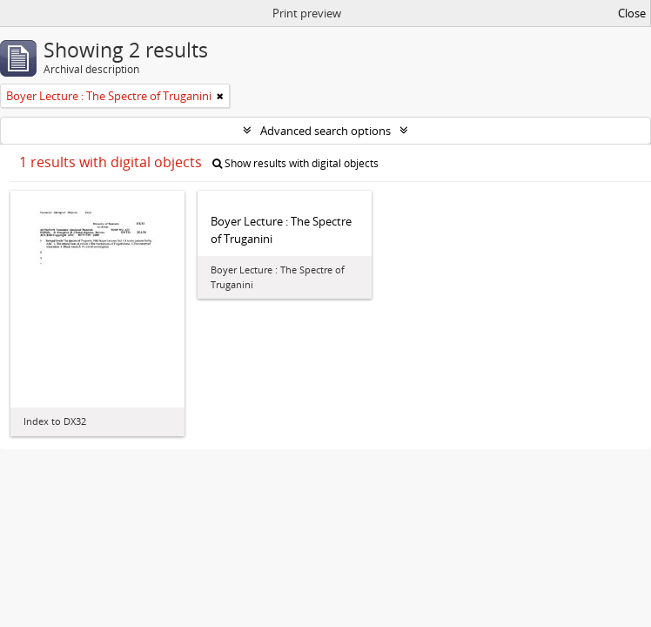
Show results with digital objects (295, 163)
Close (632, 13)
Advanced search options (325, 130)
